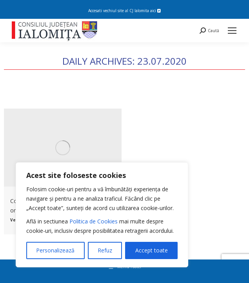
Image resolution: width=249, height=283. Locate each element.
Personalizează (55, 250)
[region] (102, 214)
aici (155, 10)
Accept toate (151, 250)
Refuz (105, 250)
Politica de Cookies (93, 221)
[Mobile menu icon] (232, 30)
